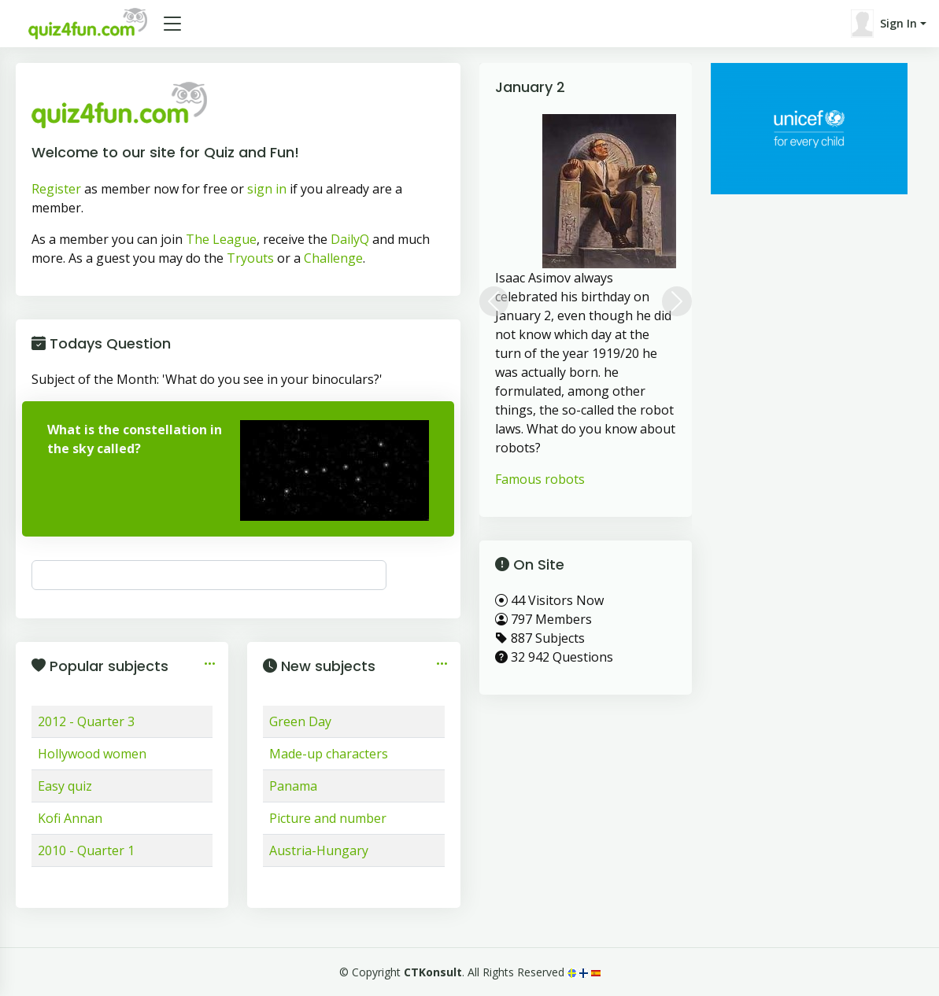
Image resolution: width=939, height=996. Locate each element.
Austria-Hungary (318, 850)
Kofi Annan (70, 818)
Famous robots (540, 479)
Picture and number (327, 818)
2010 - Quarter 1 (86, 850)
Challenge (333, 258)
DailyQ (350, 239)
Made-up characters (328, 753)
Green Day (300, 721)
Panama (293, 786)
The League (221, 239)
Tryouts (250, 258)
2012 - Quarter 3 (86, 721)
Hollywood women (92, 753)
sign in (267, 188)
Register (56, 188)
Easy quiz (65, 786)
